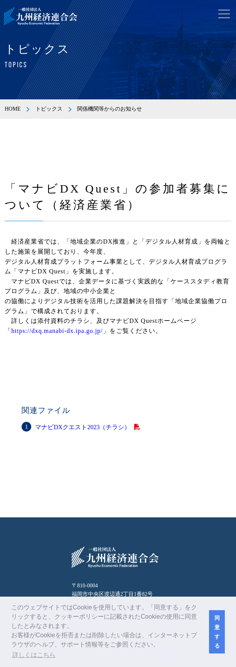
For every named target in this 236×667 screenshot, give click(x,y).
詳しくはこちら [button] (34, 655)
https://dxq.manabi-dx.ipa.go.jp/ (57, 331)
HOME (12, 109)
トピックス (48, 109)
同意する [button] (217, 632)
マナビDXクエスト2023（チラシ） (82, 427)
